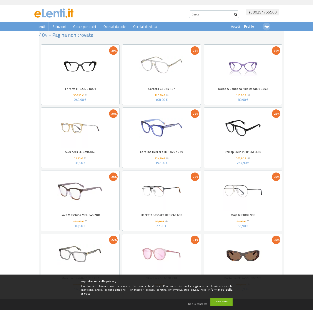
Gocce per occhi (84, 26)
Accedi (235, 26)
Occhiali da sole (114, 26)
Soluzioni (59, 26)
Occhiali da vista (145, 26)
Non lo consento (197, 304)
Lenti (41, 26)
